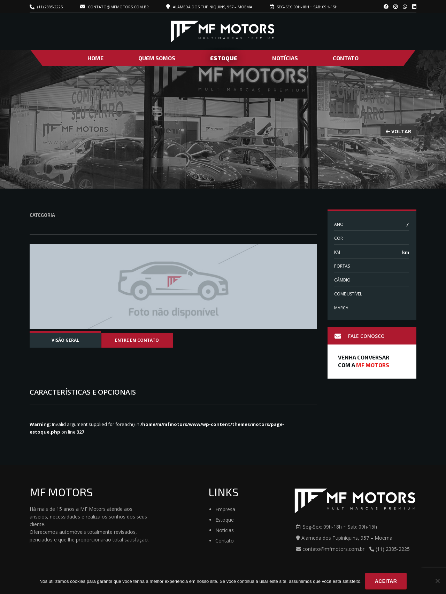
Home (95, 58)
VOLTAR (398, 131)
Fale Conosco (359, 335)
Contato (346, 58)
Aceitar (386, 581)
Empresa (225, 509)
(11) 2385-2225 (50, 6)
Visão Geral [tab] (65, 340)
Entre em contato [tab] (137, 340)
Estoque (223, 58)
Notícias (285, 58)
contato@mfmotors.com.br (114, 6)
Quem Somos (156, 58)
